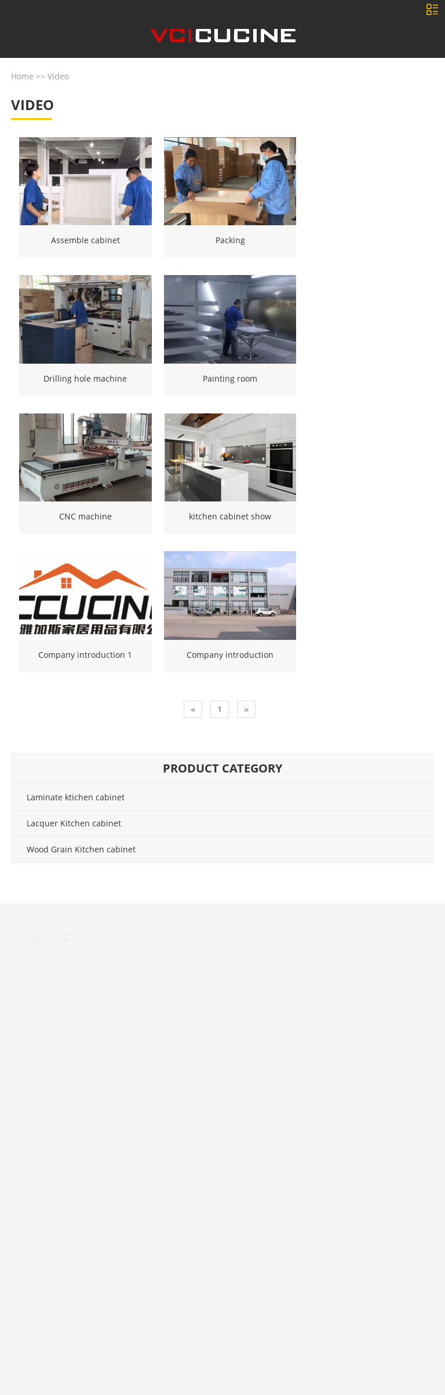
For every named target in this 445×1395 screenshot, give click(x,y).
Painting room (230, 378)
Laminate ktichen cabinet (76, 797)
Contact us (37, 1049)
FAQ (24, 1101)
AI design (35, 1118)
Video (58, 76)
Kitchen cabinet (47, 996)
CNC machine (85, 516)
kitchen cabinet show (230, 516)
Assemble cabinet (85, 240)
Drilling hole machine (85, 378)
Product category (222, 768)
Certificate (36, 1066)
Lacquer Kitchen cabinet (74, 823)
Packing (230, 240)
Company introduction (230, 654)
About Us (34, 979)
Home (22, 76)
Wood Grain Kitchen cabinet (81, 849)
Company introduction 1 (85, 654)
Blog (25, 1031)
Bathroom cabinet (51, 1014)
